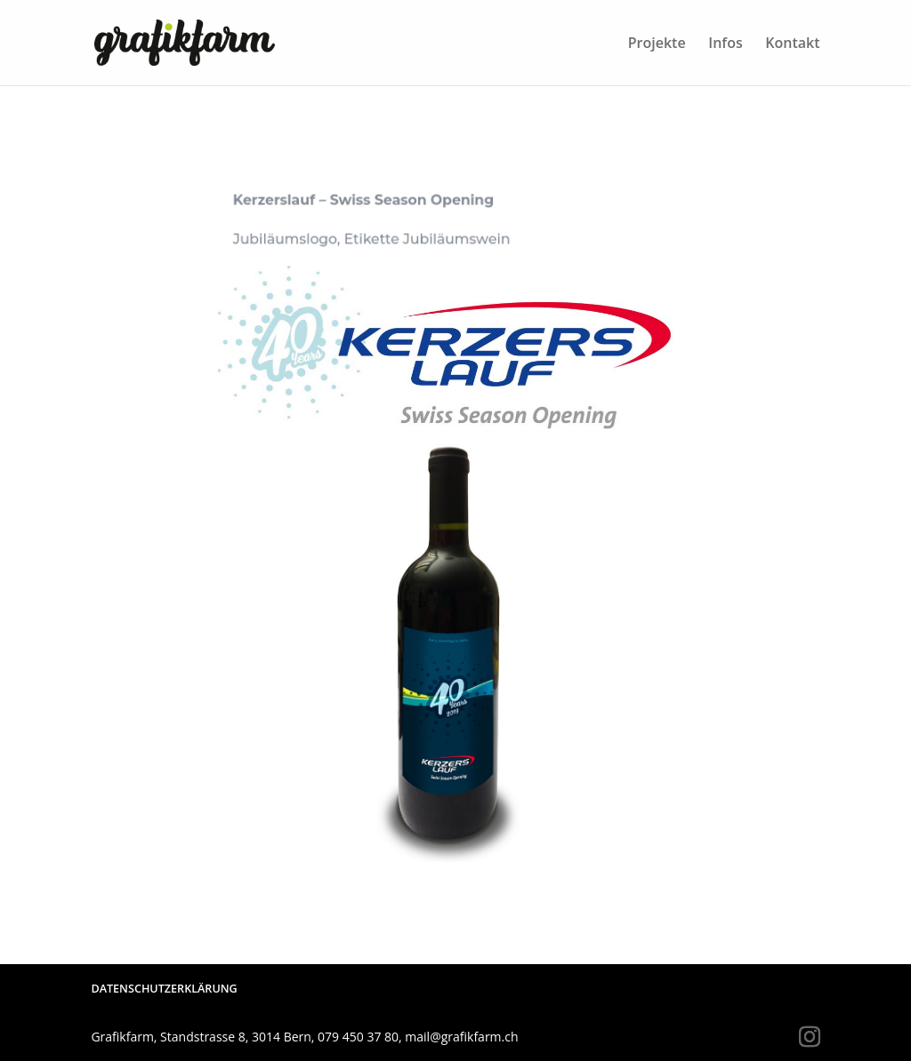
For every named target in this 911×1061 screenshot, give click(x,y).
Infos (725, 44)
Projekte (657, 44)
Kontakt (792, 44)
